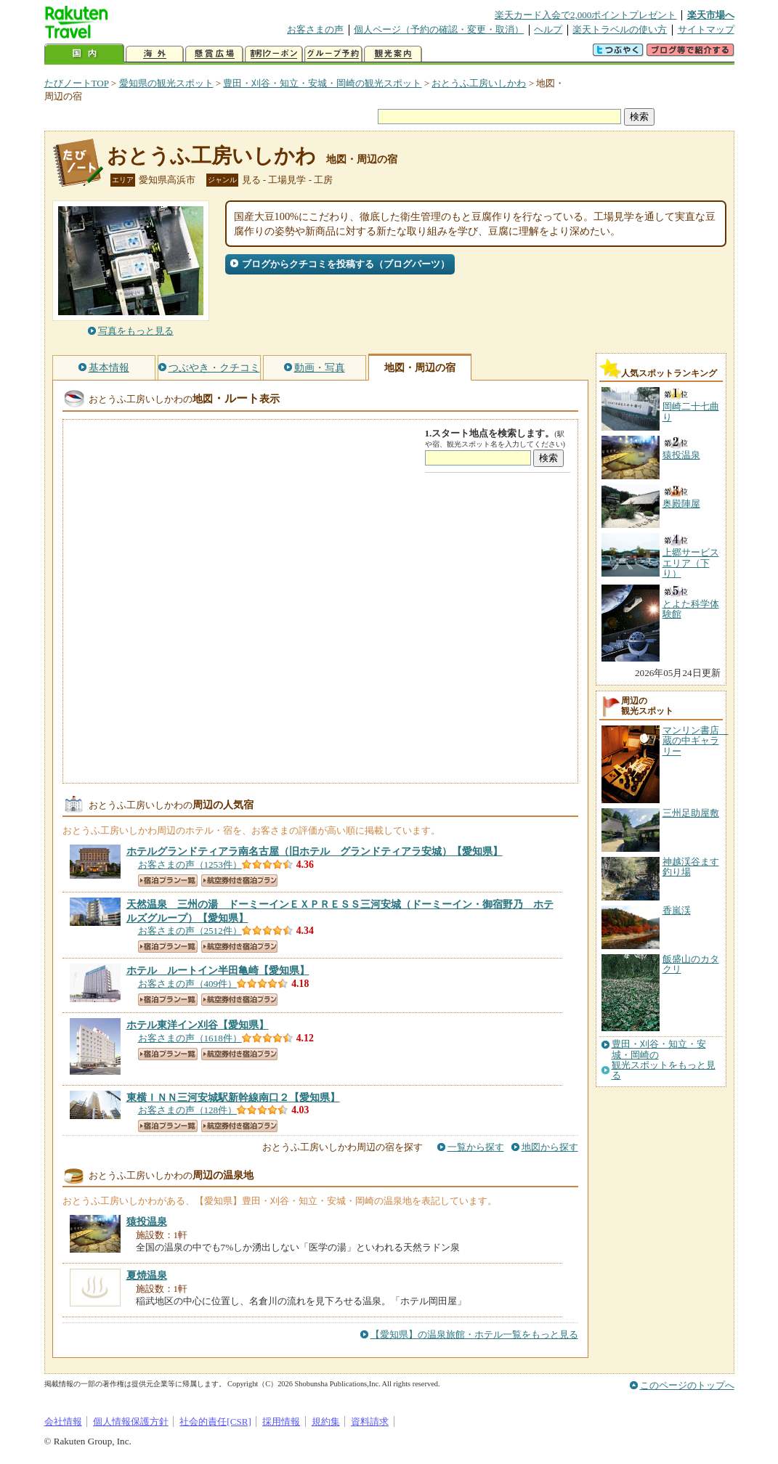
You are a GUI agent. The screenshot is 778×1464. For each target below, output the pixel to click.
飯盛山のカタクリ (690, 964)
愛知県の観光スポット (166, 83)
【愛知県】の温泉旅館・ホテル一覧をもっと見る (474, 1334)
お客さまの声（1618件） (190, 1038)
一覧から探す (475, 1147)
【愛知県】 (314, 851)
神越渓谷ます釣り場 (690, 866)
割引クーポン (274, 54)
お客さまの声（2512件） (190, 930)
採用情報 (281, 1421)
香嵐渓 (676, 910)
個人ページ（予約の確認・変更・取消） (439, 29)
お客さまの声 (315, 29)
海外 (155, 54)
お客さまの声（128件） (188, 1110)
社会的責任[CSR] (215, 1421)
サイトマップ (706, 29)
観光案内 (393, 54)
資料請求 (370, 1421)
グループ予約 (333, 54)
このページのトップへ (687, 1385)
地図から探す (550, 1147)
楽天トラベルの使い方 (619, 29)
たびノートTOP (76, 83)
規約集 (326, 1421)
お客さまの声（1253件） (190, 864)
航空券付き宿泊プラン (239, 880)
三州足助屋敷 (690, 813)
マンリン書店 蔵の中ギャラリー (695, 741)
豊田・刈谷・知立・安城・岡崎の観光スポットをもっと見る (664, 1060)
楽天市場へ (710, 14)
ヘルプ (548, 29)
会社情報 (63, 1421)
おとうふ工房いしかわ (478, 83)
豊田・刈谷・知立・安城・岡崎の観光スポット (322, 83)
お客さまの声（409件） (188, 983)
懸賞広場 (214, 54)
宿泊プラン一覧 (168, 880)
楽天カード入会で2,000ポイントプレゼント (586, 14)
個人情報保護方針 (131, 1421)
